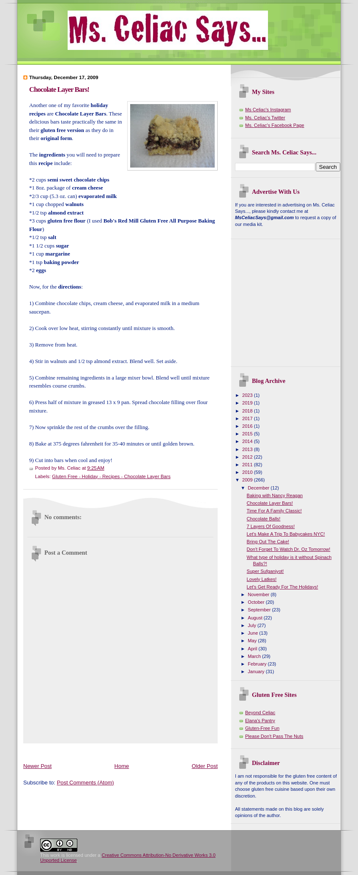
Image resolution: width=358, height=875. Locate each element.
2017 (248, 418)
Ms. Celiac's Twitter (265, 117)
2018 (248, 410)
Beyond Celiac (260, 712)
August (255, 617)
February (258, 663)
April (253, 648)
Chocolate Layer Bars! (59, 89)
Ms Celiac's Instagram (268, 109)
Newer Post (37, 766)
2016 (248, 426)
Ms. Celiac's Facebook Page (274, 125)
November (259, 594)
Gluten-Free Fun (262, 728)
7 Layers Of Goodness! (271, 526)
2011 (248, 464)
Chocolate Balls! (264, 518)
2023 (248, 395)
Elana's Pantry (260, 720)
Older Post (205, 766)
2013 (248, 449)
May (253, 640)
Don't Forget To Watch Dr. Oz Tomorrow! (289, 549)
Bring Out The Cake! (268, 541)
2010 (248, 472)
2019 (248, 402)
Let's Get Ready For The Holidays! (282, 586)
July (252, 625)
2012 (248, 457)
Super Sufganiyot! (265, 571)
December (259, 487)
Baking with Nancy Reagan (275, 495)
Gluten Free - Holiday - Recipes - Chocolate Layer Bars (111, 476)
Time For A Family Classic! (274, 510)
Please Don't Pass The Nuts (274, 736)
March (255, 656)
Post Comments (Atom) (85, 782)
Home (122, 766)
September (260, 609)
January (256, 671)
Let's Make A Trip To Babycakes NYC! (286, 534)
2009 (248, 479)
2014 (248, 441)
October (256, 602)
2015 (248, 433)
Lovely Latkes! (262, 579)
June (253, 633)
